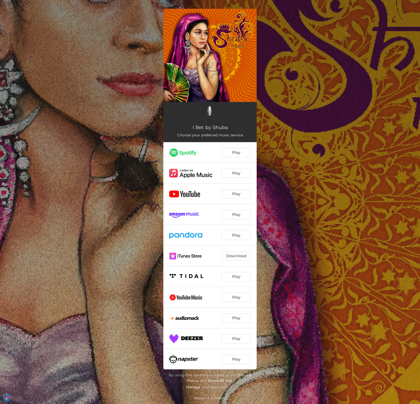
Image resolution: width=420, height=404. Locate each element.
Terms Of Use (220, 380)
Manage (193, 387)
